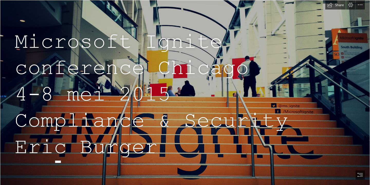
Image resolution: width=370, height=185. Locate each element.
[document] (185, 92)
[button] (335, 5)
